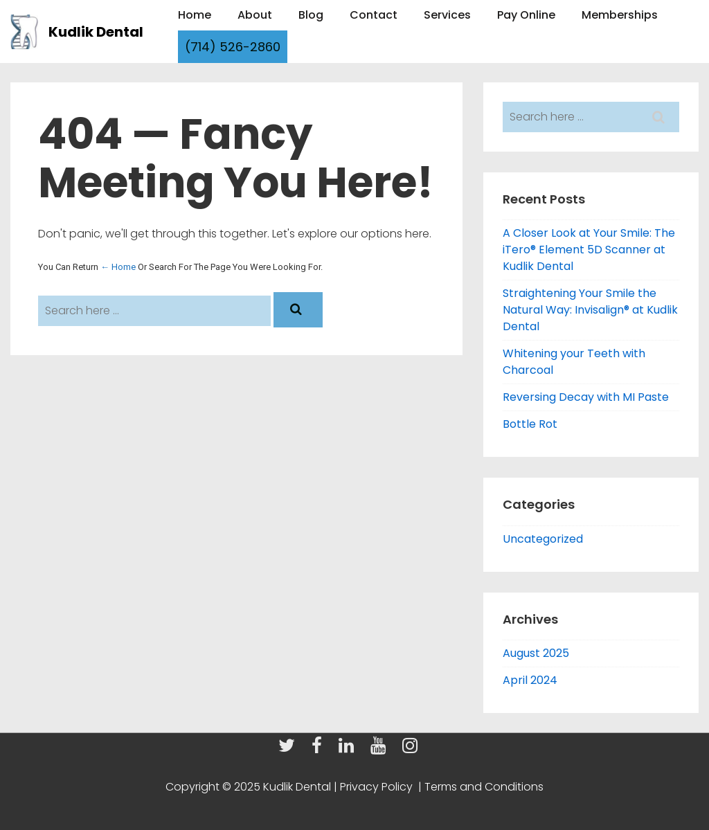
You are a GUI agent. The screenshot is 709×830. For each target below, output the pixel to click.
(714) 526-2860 (232, 46)
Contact (373, 15)
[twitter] (289, 749)
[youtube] (381, 749)
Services (447, 15)
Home (194, 15)
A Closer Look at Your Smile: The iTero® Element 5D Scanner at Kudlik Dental (589, 249)
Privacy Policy (377, 787)
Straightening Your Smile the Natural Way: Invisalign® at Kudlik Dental (590, 309)
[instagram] (411, 749)
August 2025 (536, 653)
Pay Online (526, 15)
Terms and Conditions (483, 787)
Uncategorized (543, 539)
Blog (310, 15)
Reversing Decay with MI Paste (586, 397)
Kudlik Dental (95, 32)
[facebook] (320, 749)
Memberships (620, 15)
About (254, 15)
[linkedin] (349, 749)
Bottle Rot (530, 424)
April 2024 (530, 680)
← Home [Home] (118, 267)
